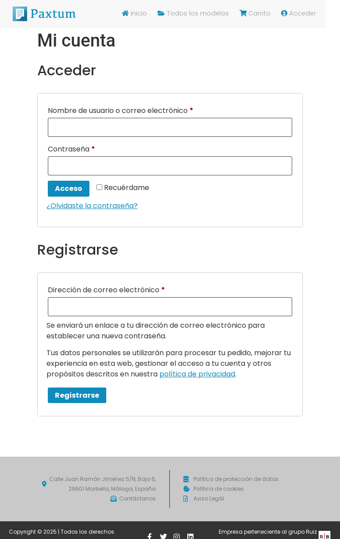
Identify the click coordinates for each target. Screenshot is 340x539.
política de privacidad (197, 374)
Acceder (314, 13)
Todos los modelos (211, 13)
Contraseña (91, 148)
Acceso (68, 188)
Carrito (271, 13)
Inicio (155, 13)
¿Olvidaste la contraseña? (92, 206)
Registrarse (77, 395)
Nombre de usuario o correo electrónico (140, 110)
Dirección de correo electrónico (126, 289)
